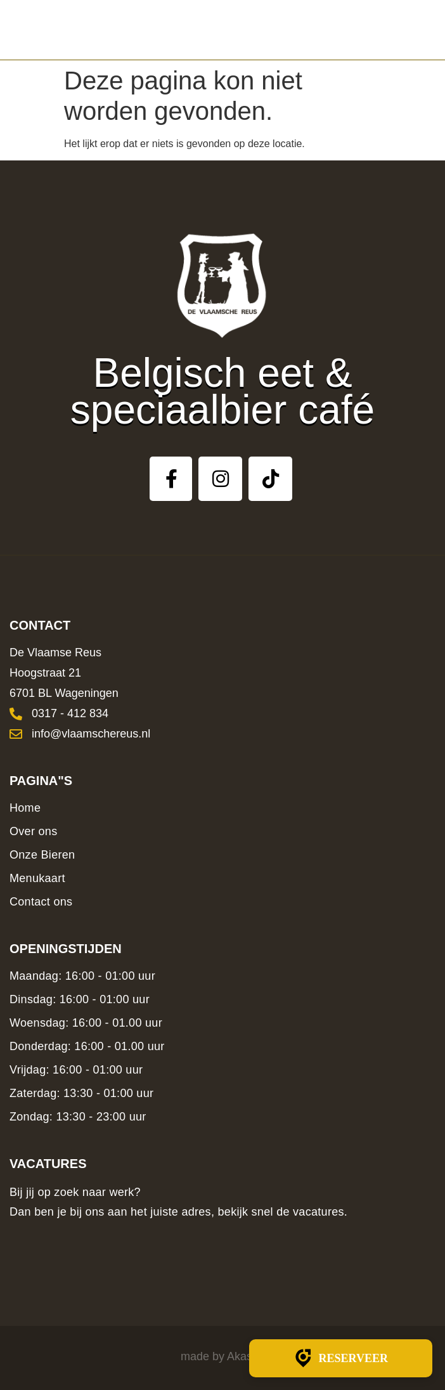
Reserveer (340, 1358)
